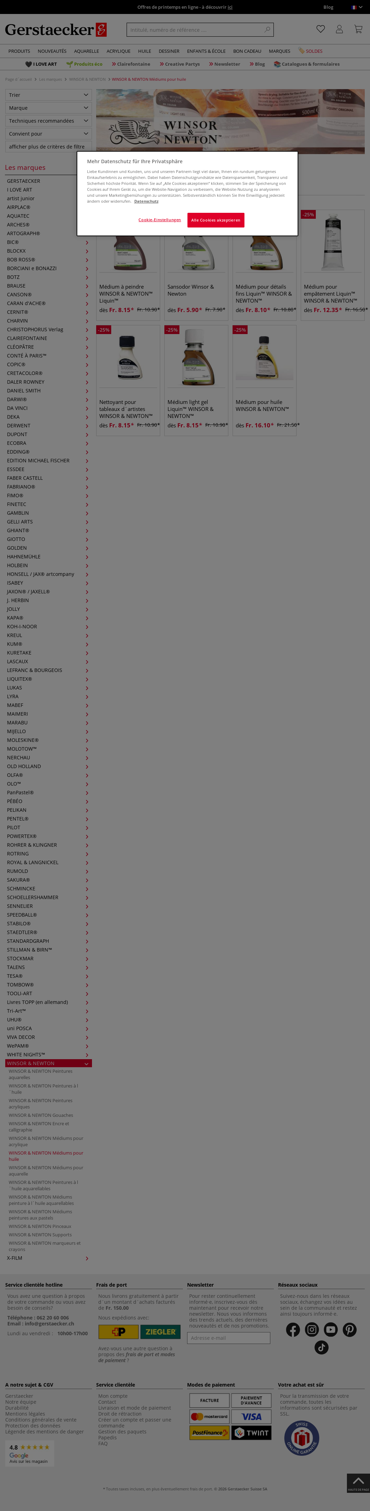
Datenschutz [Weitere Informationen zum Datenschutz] (146, 201)
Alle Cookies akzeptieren (216, 220)
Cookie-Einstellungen (159, 219)
